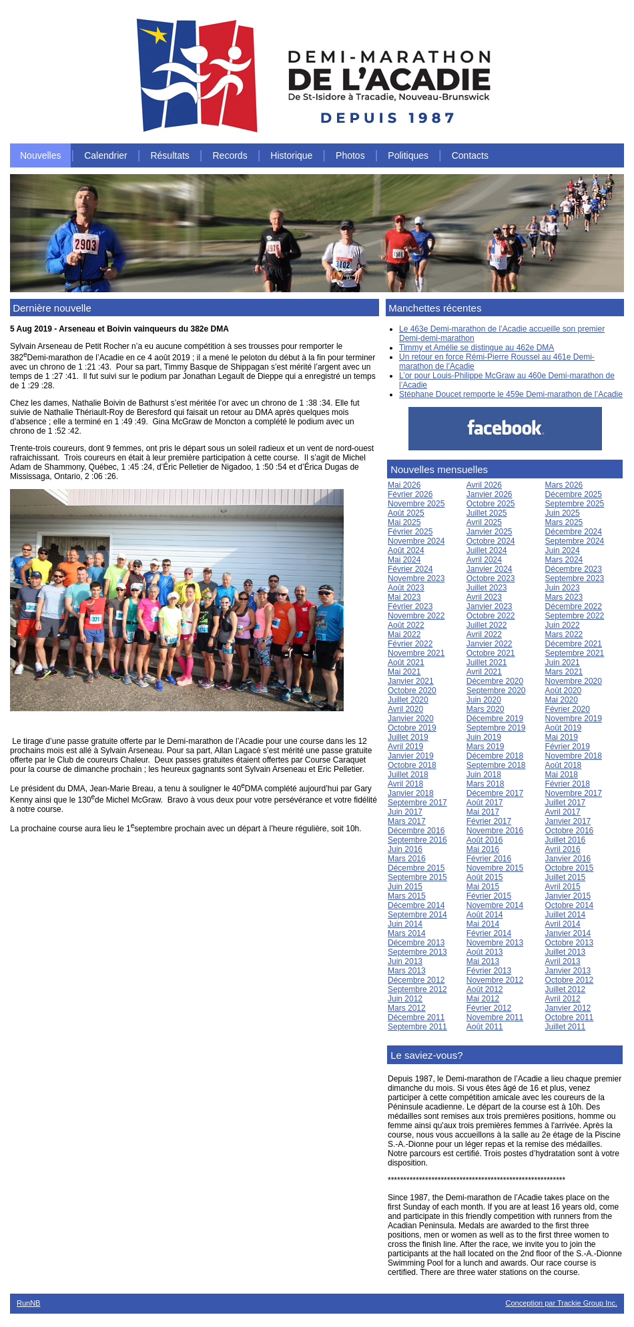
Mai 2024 (404, 559)
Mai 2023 (404, 597)
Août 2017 (484, 802)
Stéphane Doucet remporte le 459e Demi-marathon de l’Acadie (511, 394)
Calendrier (105, 155)
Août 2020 (563, 690)
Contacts (470, 155)
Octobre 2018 (412, 765)
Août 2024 (406, 550)
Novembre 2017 (573, 793)
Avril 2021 (484, 672)
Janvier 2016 (568, 858)
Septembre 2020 (496, 690)
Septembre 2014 (417, 914)
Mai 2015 (482, 886)
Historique (291, 155)
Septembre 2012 (417, 989)
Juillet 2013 (565, 952)
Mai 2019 (561, 737)
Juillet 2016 (565, 840)
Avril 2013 (563, 961)
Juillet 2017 (565, 802)
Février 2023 (410, 606)
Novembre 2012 (494, 980)
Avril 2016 (563, 849)
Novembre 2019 (573, 718)
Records (230, 155)
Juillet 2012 (565, 989)
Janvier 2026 (489, 494)
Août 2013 (484, 952)
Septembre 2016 (417, 840)
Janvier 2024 (489, 569)
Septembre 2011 (417, 1026)
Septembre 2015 (417, 877)
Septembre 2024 (575, 541)
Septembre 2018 (496, 765)
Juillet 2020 (408, 700)
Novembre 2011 (494, 1017)
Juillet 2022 (486, 625)
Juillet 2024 (486, 550)
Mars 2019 (485, 746)
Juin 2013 (405, 961)
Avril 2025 (484, 522)
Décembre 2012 (416, 980)
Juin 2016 (405, 849)
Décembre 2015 (416, 868)
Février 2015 (488, 896)
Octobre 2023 (490, 578)
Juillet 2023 (486, 587)
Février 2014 (488, 933)
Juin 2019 (483, 737)
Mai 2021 (404, 672)
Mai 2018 (561, 774)
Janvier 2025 (489, 531)
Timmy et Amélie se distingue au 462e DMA (476, 347)
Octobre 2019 (412, 728)
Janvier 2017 (568, 821)
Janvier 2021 (411, 681)
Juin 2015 (405, 886)
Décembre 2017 (494, 793)
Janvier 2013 (568, 970)
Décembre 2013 (416, 942)
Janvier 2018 (411, 793)
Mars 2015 (407, 896)
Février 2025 (410, 531)
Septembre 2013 (417, 952)
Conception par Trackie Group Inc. (561, 1303)
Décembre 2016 (416, 830)
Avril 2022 (484, 634)
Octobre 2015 (569, 868)
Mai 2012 (482, 998)
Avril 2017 (563, 812)
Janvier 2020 (411, 718)
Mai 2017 (482, 812)
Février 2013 (488, 970)
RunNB (28, 1303)
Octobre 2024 (490, 541)
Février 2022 (410, 643)
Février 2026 (410, 494)
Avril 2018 (405, 784)
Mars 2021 (564, 672)
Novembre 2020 (573, 681)
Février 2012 (488, 1008)
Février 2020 (567, 709)
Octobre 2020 (412, 690)
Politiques (408, 155)
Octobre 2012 (569, 980)
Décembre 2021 (573, 643)
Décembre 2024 (573, 531)
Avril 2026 (484, 485)
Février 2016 (488, 858)
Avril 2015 (563, 886)
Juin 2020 (483, 700)
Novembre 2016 (494, 830)
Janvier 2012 (568, 1008)
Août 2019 (563, 728)
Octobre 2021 (490, 653)
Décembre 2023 (573, 569)
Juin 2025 (562, 513)
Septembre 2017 (417, 802)
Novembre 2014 (494, 905)
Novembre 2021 (416, 653)
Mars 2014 (407, 933)
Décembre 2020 (494, 681)
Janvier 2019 (411, 756)
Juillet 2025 (486, 513)
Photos (350, 155)
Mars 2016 (407, 858)
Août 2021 (406, 662)
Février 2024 (410, 569)
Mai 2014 (482, 924)
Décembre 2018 (494, 756)
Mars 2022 (564, 634)
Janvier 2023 (489, 606)
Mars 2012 (407, 1008)
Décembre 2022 (573, 606)
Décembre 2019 (494, 718)
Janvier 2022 (489, 643)
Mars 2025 (564, 522)
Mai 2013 (482, 961)
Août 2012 (484, 989)
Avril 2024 (484, 559)
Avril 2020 (405, 709)
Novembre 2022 (416, 615)
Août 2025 (406, 513)
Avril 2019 (405, 746)
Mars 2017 (407, 821)
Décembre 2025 (573, 494)
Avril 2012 (563, 998)
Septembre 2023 (575, 578)
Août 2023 (406, 587)
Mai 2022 (404, 634)
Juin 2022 (562, 625)
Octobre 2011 (569, 1017)
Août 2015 (484, 877)
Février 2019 (567, 746)
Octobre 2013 (569, 942)
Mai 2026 (404, 485)
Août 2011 (484, 1026)
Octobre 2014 (569, 905)
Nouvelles (40, 155)
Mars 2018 (485, 784)
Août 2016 (484, 840)
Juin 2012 (405, 998)
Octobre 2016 (569, 830)
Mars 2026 (564, 485)
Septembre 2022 (575, 615)
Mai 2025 (404, 522)
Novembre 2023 (416, 578)
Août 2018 (563, 765)
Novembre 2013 (494, 942)
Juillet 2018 (408, 774)
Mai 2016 (482, 849)
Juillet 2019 (408, 737)
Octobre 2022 (490, 615)
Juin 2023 (562, 587)
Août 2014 (484, 914)
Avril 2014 (563, 924)
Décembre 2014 (416, 905)
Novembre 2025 (416, 503)
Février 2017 (488, 821)
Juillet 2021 (486, 662)
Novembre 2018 (573, 756)
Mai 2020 (561, 700)
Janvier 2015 (568, 896)
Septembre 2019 (496, 728)
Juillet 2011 (565, 1026)
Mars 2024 (564, 559)
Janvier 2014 (568, 933)
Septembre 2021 (575, 653)
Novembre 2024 (416, 541)
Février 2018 (567, 784)
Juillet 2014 (565, 914)
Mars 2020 (485, 709)
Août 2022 (406, 625)
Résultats (169, 155)
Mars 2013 (407, 970)
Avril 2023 (484, 597)
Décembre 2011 (416, 1017)
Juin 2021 (562, 662)
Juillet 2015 (565, 877)
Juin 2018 (483, 774)
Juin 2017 (405, 812)
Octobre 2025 (490, 503)
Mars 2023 (564, 597)
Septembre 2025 (575, 503)
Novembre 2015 (494, 868)
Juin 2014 (405, 924)
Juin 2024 (562, 550)
